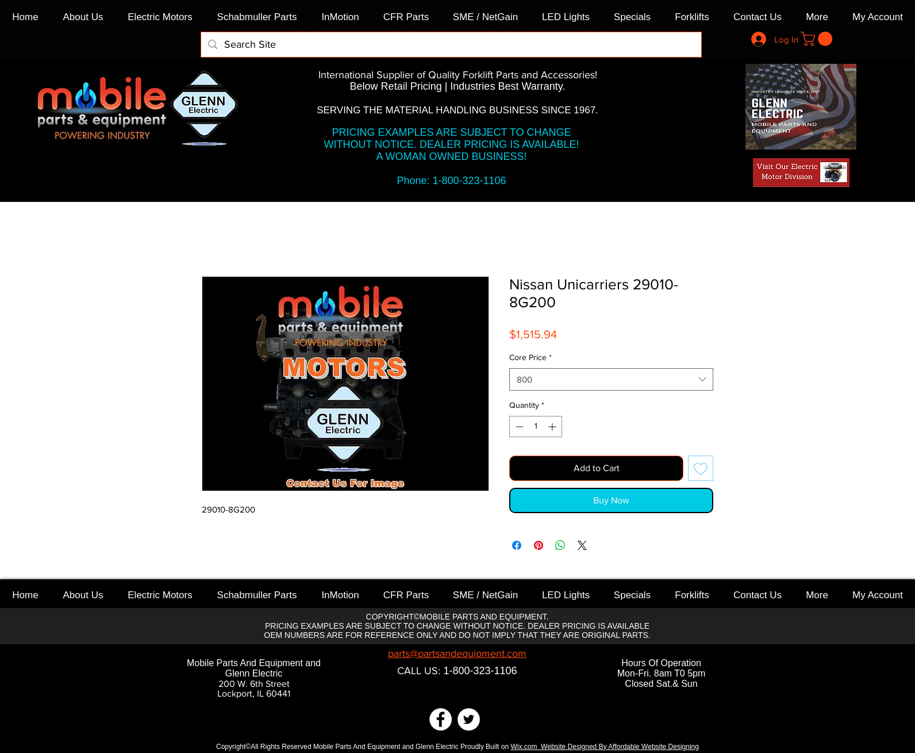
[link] (818, 39)
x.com (529, 747)
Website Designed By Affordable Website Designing (620, 747)
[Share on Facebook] (517, 545)
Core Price (530, 357)
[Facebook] (440, 719)
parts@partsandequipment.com (457, 653)
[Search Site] (450, 44)
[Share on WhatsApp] (560, 545)
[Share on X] (582, 545)
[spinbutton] (535, 426)
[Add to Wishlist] (700, 468)
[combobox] (611, 379)
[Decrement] (518, 426)
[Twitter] (469, 719)
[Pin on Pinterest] (538, 545)
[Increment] (553, 426)
